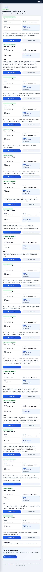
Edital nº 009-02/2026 (9, 79)
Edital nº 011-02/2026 (9, 46)
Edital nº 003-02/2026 (9, 131)
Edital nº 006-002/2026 (9, 238)
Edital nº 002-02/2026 (9, 292)
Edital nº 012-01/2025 (9, 490)
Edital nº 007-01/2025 (9, 518)
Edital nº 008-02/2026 (9, 105)
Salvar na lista (31, 40)
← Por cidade (5, 7)
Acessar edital (11, 40)
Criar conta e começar (10, 556)
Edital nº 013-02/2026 (9, 19)
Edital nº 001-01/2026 (9, 432)
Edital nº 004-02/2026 (9, 266)
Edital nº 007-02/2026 (9, 183)
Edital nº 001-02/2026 (9, 461)
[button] (2, 1)
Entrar (39, 1)
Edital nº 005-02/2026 (9, 157)
